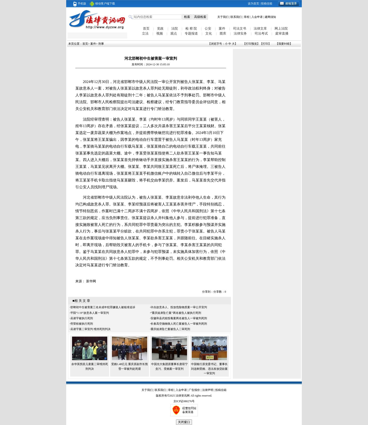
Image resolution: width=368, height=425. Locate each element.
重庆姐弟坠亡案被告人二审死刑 (170, 329)
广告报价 (194, 390)
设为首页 (253, 3)
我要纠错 (284, 43)
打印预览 (251, 43)
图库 (223, 33)
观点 (173, 33)
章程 (246, 17)
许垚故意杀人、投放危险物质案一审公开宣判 (179, 307)
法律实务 (240, 33)
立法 (145, 33)
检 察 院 (191, 28)
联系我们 (236, 17)
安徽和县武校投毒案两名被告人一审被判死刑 (179, 318)
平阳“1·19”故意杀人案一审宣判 (89, 313)
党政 (160, 28)
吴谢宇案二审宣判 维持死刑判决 (90, 329)
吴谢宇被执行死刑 (81, 318)
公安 (208, 28)
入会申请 (257, 17)
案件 (222, 28)
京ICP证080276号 (184, 401)
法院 (174, 28)
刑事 (101, 43)
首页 (146, 28)
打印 (265, 43)
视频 (159, 33)
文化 (208, 33)
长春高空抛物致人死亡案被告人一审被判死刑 (179, 323)
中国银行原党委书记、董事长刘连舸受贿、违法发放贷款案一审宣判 (209, 368)
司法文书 (239, 28)
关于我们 (223, 17)
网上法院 (281, 28)
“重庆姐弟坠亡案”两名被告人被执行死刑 (176, 313)
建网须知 (270, 17)
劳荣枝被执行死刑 (81, 323)
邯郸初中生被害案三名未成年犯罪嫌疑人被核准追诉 (102, 307)
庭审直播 (281, 33)
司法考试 (261, 33)
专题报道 (191, 33)
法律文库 (260, 28)
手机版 (79, 3)
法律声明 (207, 390)
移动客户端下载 (102, 3)
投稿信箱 (266, 3)
